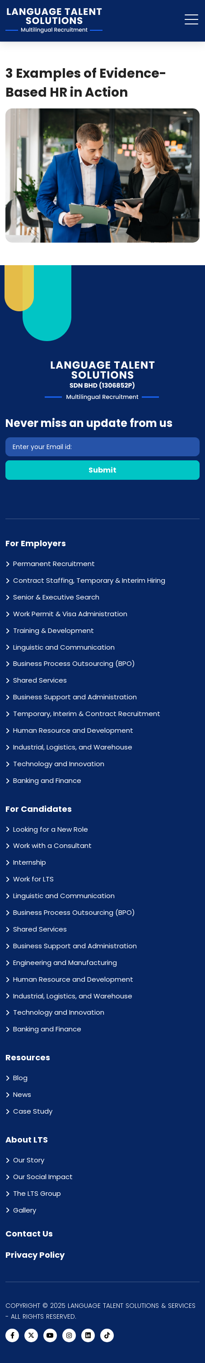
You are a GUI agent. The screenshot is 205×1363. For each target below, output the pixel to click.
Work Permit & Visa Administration (70, 613)
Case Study (32, 1111)
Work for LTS (33, 879)
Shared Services (40, 680)
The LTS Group (37, 1193)
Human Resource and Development (73, 730)
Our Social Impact (43, 1176)
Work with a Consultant (52, 845)
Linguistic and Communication (64, 647)
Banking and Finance (47, 780)
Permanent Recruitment (54, 563)
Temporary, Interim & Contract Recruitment (86, 713)
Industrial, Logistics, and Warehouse (72, 747)
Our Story (28, 1160)
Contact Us (29, 1233)
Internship (29, 862)
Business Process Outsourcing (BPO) (74, 663)
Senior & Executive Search (56, 597)
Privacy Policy (35, 1254)
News (22, 1094)
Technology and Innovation (58, 763)
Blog (20, 1077)
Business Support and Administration (75, 697)
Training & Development (53, 630)
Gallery (24, 1210)
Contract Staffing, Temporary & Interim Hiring (89, 580)
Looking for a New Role (50, 829)
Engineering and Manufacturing (65, 962)
